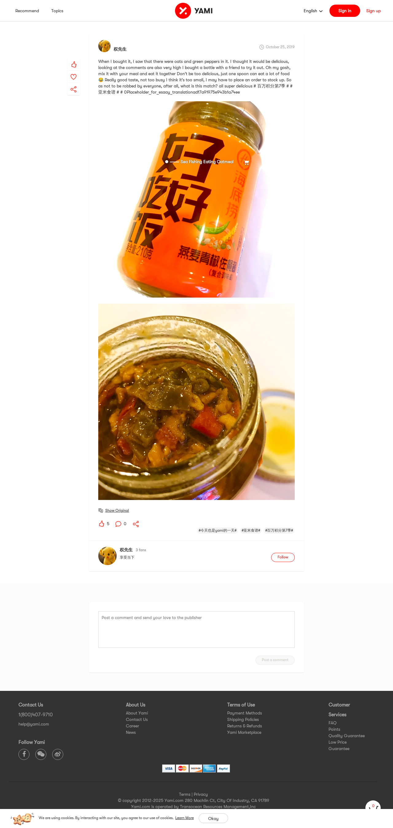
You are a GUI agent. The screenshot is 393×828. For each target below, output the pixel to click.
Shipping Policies (243, 719)
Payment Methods (244, 713)
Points (334, 729)
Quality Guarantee (347, 735)
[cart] (373, 808)
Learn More (184, 818)
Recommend (27, 10)
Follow (283, 557)
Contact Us (137, 719)
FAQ (333, 722)
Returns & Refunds (244, 725)
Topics (57, 10)
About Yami (137, 713)
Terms (184, 794)
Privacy (201, 794)
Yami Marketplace (244, 732)
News (131, 732)
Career (132, 725)
